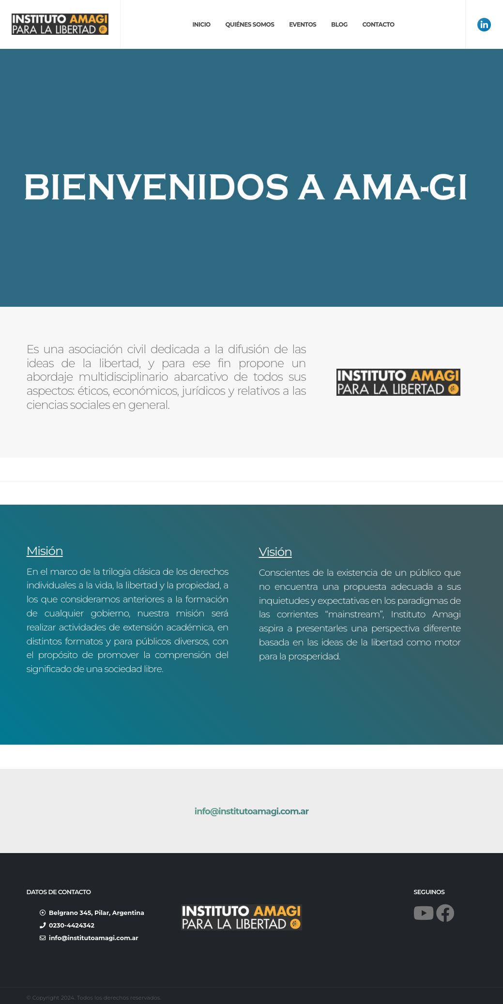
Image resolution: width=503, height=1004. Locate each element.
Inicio (201, 24)
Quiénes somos (249, 24)
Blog (339, 24)
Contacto (378, 24)
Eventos (302, 24)
